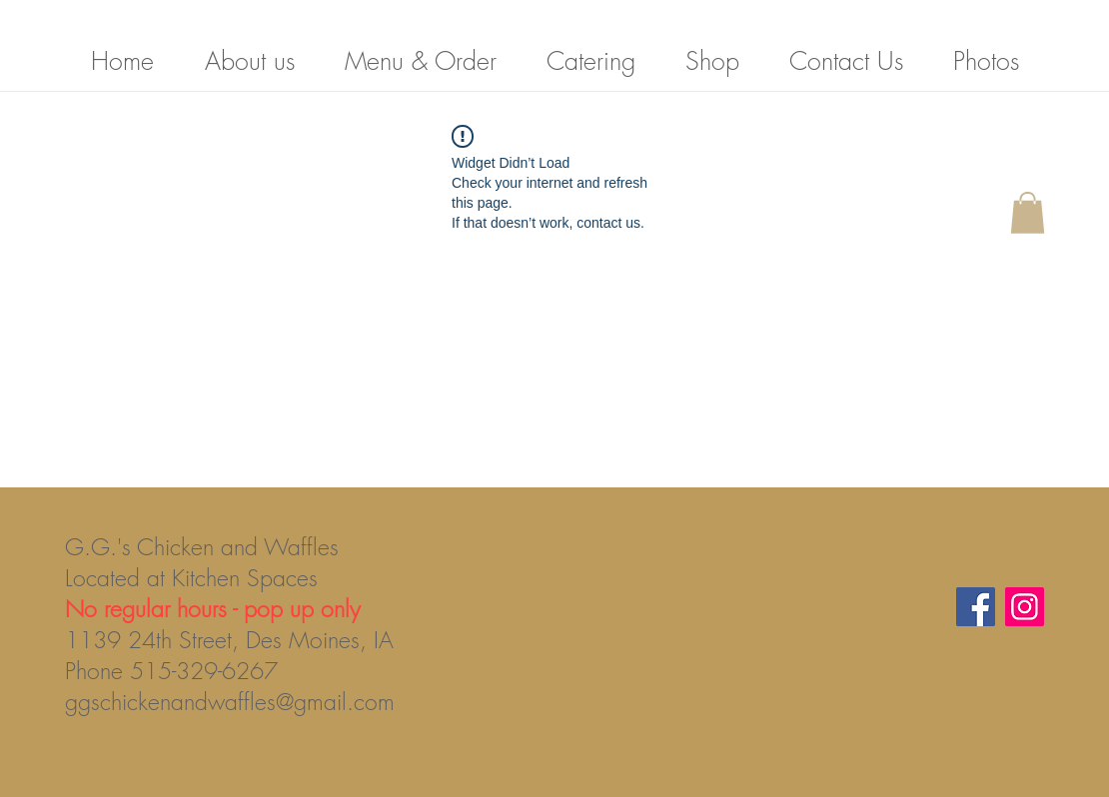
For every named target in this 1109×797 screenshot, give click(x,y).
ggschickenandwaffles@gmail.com (230, 701)
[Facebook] (975, 606)
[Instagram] (1024, 606)
